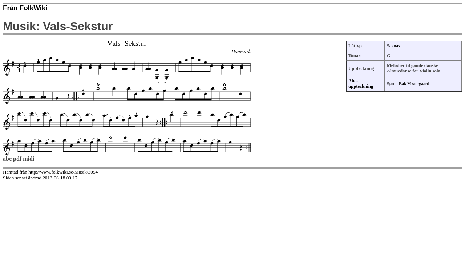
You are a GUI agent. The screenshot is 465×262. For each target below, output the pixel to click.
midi (28, 159)
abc (7, 159)
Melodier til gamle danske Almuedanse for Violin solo (413, 68)
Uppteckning (361, 68)
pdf (17, 159)
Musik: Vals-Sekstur (58, 26)
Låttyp (355, 45)
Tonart (355, 55)
